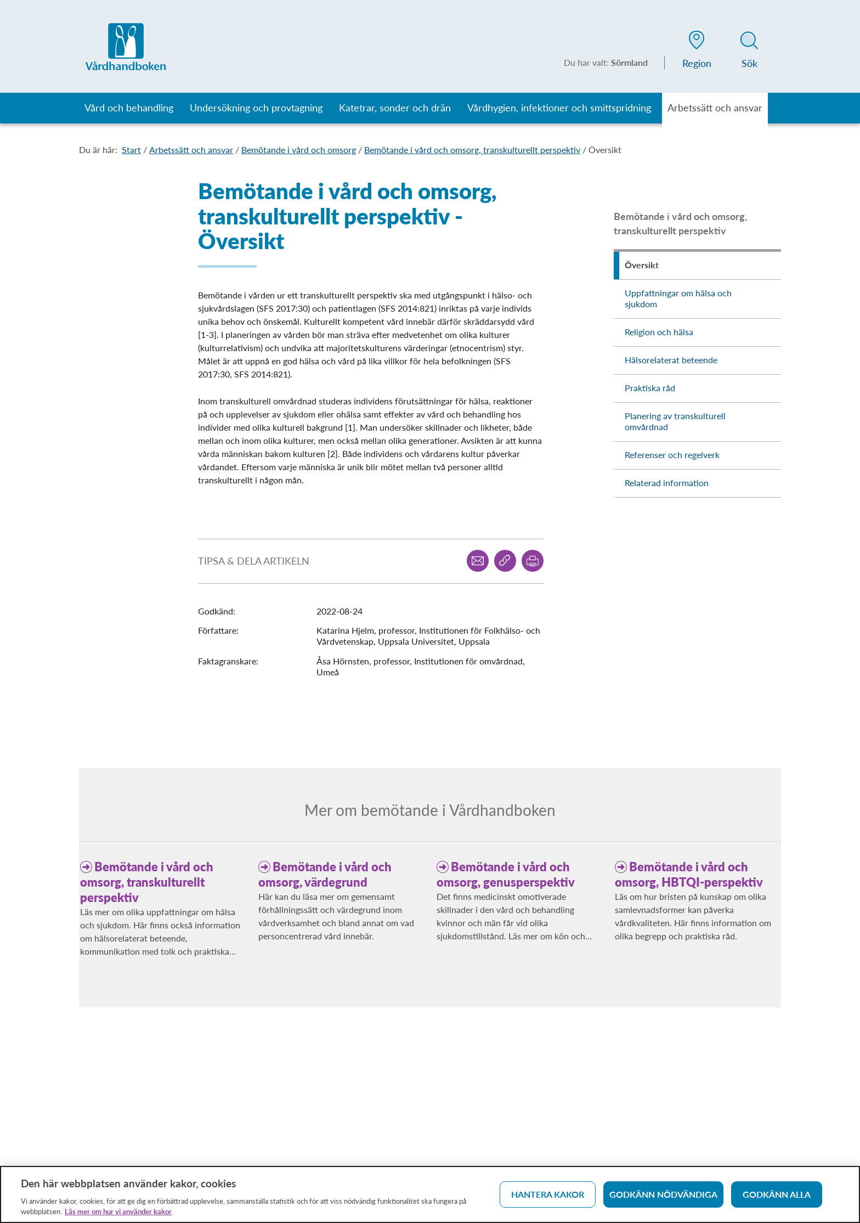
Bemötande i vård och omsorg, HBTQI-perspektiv (689, 874)
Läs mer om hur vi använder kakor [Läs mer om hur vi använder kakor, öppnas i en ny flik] (118, 1215)
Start (131, 149)
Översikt (605, 149)
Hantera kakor (547, 1198)
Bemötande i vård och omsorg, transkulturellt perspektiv (472, 149)
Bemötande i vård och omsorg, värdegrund (325, 874)
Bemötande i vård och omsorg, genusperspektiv (506, 874)
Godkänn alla (777, 1198)
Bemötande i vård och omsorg (298, 149)
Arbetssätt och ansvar (191, 149)
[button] (696, 52)
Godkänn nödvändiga (663, 1198)
